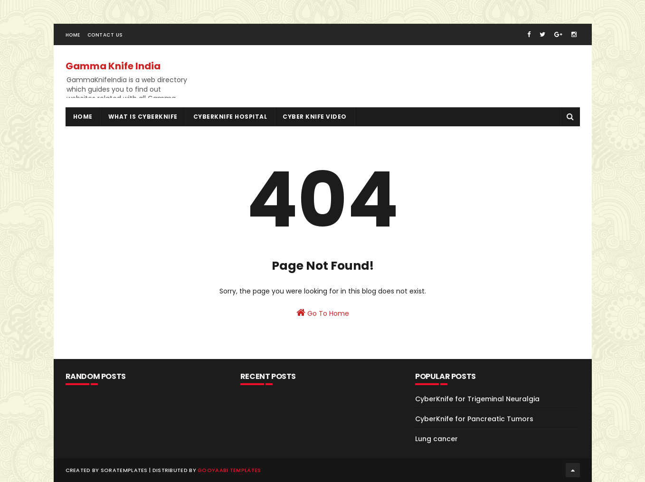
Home (73, 34)
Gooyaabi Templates (229, 470)
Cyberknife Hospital (230, 117)
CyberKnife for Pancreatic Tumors (474, 419)
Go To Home (322, 313)
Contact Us (105, 34)
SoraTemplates (124, 470)
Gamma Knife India (113, 66)
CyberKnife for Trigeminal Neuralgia (477, 399)
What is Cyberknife (143, 117)
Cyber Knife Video (315, 117)
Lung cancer (436, 439)
